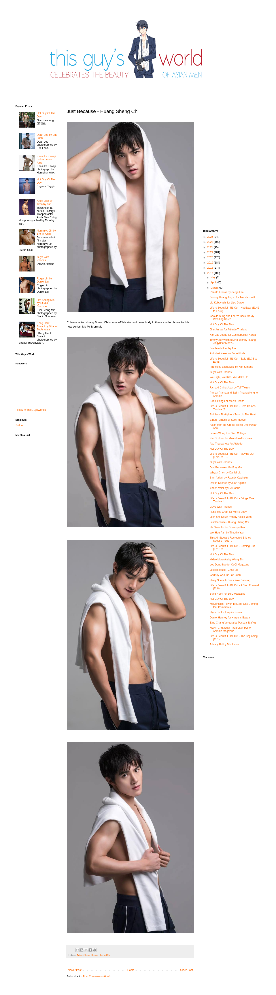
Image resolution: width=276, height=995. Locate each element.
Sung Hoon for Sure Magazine (227, 593)
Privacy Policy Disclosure (224, 644)
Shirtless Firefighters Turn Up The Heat (233, 414)
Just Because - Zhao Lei (224, 569)
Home (130, 970)
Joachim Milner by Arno (223, 348)
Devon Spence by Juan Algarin (228, 482)
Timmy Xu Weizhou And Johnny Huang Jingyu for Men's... (233, 341)
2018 (210, 267)
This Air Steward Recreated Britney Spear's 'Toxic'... (230, 539)
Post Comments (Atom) (96, 976)
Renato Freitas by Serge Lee (227, 292)
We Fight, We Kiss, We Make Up (229, 377)
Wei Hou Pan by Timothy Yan (227, 532)
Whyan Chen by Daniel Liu (225, 472)
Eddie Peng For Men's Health (227, 401)
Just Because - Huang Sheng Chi (229, 522)
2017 (210, 273)
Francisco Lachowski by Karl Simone (231, 366)
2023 (210, 241)
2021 (210, 252)
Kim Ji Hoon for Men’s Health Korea (231, 438)
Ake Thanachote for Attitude (226, 443)
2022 (210, 247)
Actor (79, 955)
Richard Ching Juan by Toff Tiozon (230, 387)
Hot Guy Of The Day (222, 324)
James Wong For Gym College (228, 433)
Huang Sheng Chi (100, 955)
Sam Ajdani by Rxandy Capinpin (229, 477)
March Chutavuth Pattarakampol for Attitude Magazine (230, 629)
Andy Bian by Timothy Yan (45, 202)
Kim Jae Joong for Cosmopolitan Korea (233, 334)
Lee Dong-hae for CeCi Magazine (229, 564)
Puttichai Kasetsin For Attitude (227, 353)
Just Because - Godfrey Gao (226, 467)
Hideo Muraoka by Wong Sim (227, 559)
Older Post (186, 970)
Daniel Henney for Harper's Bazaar (230, 617)
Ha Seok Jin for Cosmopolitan (227, 527)
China (86, 955)
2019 (210, 262)
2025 (210, 236)
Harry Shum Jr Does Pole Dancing (230, 580)
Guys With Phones (43, 259)
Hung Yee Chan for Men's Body (228, 511)
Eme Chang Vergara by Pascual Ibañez (233, 622)
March (214, 287)
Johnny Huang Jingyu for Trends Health (233, 297)
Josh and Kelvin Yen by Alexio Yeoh (231, 516)
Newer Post (74, 970)
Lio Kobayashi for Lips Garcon (227, 302)
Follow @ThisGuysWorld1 (30, 409)
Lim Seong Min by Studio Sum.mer (46, 303)
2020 (210, 257)
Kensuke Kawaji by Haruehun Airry (46, 159)
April (213, 282)
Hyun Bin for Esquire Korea (226, 612)
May (213, 277)
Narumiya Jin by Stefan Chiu (46, 232)
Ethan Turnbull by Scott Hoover (228, 419)
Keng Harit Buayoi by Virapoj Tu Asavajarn (47, 326)
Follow (19, 425)
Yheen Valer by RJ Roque (225, 488)
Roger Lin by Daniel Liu (44, 280)
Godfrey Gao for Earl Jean (225, 575)
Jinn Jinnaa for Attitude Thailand (229, 329)
